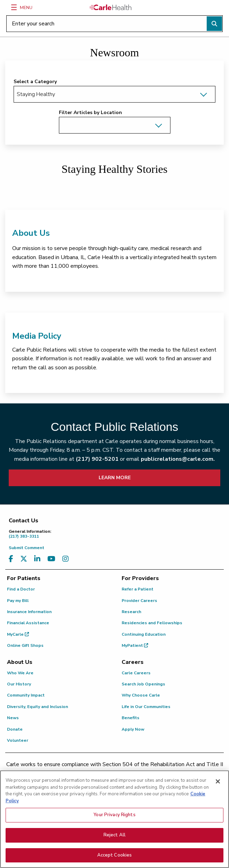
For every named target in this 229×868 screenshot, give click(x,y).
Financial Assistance (28, 623)
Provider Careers (139, 600)
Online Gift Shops (25, 645)
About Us (31, 233)
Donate (15, 729)
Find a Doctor (21, 589)
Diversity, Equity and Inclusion (37, 706)
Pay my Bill (18, 600)
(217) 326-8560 (85, 781)
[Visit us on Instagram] (65, 559)
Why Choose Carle (141, 695)
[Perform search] (214, 23)
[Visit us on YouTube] (51, 559)
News (13, 718)
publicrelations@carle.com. (178, 459)
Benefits (130, 718)
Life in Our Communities (146, 706)
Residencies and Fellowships (152, 623)
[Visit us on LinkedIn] (37, 559)
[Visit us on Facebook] (11, 559)
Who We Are (20, 673)
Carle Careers (136, 673)
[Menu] (14, 7)
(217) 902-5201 (97, 459)
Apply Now (133, 729)
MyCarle (18, 634)
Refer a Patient (137, 589)
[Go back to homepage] (110, 7)
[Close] (218, 793)
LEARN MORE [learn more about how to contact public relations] (115, 477)
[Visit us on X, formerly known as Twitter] (23, 559)
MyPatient (135, 645)
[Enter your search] (114, 23)
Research (131, 611)
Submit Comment (26, 547)
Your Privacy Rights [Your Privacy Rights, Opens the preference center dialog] (114, 826)
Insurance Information (29, 611)
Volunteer (17, 740)
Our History (19, 684)
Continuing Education (144, 634)
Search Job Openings (143, 684)
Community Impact (26, 695)
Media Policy (36, 335)
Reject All (114, 846)
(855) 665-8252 (164, 781)
